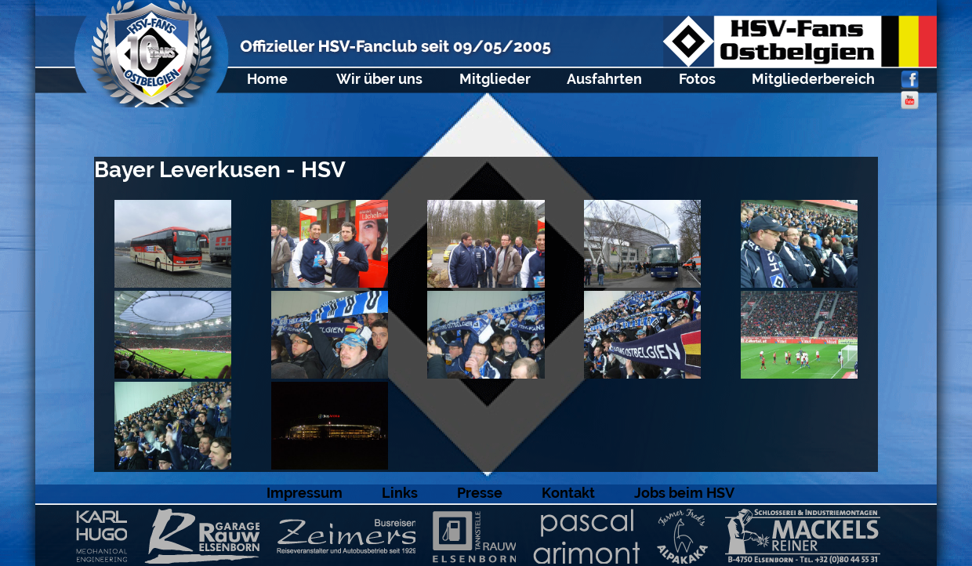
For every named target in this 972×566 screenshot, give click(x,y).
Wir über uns (379, 79)
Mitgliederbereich (813, 79)
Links (400, 492)
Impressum (305, 492)
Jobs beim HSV (684, 492)
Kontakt (568, 492)
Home (267, 79)
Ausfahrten (604, 79)
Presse (479, 492)
